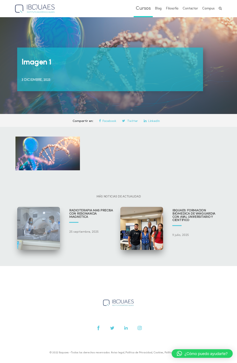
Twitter (130, 121)
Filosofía (172, 8)
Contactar (190, 8)
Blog (158, 8)
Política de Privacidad (138, 352)
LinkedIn (152, 121)
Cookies (158, 352)
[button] (202, 353)
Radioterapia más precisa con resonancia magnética (91, 214)
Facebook (107, 121)
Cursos (143, 8)
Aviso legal (117, 352)
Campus (208, 8)
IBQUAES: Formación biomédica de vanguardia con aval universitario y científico (193, 215)
